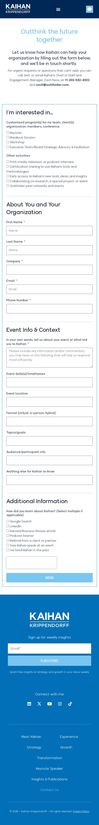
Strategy (34, 747)
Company (13, 261)
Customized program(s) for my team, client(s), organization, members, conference (40, 124)
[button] (58, 9)
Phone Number (17, 300)
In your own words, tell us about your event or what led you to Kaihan (46, 342)
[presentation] (31, 563)
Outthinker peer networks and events (37, 186)
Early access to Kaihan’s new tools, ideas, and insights (48, 176)
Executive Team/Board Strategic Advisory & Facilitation (50, 147)
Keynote (16, 133)
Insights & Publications (50, 779)
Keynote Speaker (49, 768)
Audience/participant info (25, 452)
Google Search (21, 521)
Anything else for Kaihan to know (30, 471)
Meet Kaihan (31, 736)
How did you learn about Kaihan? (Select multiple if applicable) (44, 513)
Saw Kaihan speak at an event (32, 545)
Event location (17, 393)
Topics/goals (16, 432)
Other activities (18, 155)
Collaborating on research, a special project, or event (49, 181)
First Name (14, 222)
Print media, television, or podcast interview (42, 162)
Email (11, 281)
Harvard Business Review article (33, 531)
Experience (69, 736)
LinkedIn (15, 526)
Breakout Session (22, 137)
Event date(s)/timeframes (25, 374)
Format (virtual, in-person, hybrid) (31, 413)
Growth (66, 747)
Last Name (14, 241)
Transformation (49, 758)
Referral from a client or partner (33, 540)
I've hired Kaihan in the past (29, 550)
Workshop (17, 142)
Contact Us (49, 790)
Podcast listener (22, 536)
